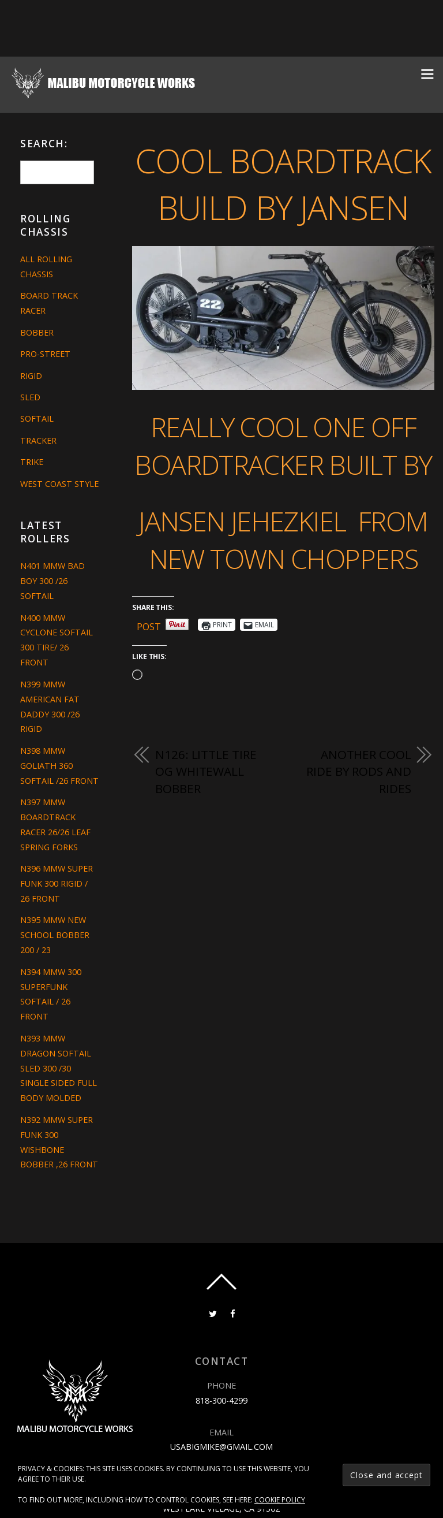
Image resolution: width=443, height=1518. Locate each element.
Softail (37, 418)
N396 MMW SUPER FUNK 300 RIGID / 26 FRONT (56, 883)
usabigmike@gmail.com (221, 1446)
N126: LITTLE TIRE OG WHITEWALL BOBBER (205, 771)
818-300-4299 (221, 1400)
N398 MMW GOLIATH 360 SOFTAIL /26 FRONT (59, 765)
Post (149, 624)
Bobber (37, 332)
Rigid (31, 375)
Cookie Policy (279, 1500)
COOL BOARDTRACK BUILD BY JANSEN (283, 183)
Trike (31, 461)
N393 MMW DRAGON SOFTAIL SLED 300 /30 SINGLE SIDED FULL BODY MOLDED (58, 1068)
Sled (30, 397)
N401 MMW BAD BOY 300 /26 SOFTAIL (52, 580)
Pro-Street (45, 353)
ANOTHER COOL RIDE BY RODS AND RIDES (358, 771)
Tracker (38, 440)
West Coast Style (59, 483)
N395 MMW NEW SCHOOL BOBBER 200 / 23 (54, 934)
